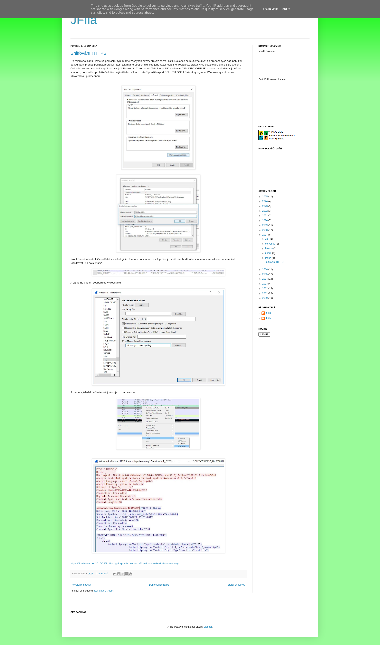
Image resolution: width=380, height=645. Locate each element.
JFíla (83, 20)
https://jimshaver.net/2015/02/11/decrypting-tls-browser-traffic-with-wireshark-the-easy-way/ (124, 563)
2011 (265, 293)
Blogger (208, 626)
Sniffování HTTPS (88, 53)
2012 (265, 288)
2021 (265, 215)
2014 (265, 278)
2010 (265, 298)
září (267, 238)
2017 (265, 234)
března (269, 248)
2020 (265, 220)
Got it (286, 9)
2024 (265, 201)
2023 (265, 206)
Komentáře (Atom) (104, 590)
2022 (265, 210)
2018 (265, 230)
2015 (265, 274)
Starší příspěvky (236, 584)
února (268, 253)
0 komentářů (102, 573)
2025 (265, 196)
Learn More (270, 9)
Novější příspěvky (81, 584)
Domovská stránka (159, 584)
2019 (265, 225)
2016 (265, 269)
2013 (265, 283)
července (270, 243)
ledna (268, 258)
